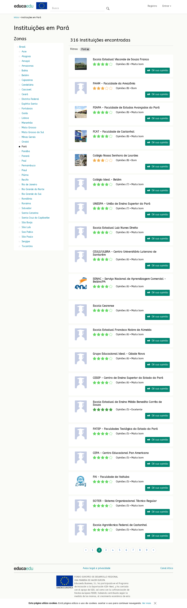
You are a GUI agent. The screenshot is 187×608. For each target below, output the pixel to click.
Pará (85, 49)
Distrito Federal (30, 99)
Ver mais (146, 603)
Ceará (24, 94)
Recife (25, 179)
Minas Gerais (28, 137)
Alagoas (26, 56)
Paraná (25, 156)
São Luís (26, 227)
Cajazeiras (27, 80)
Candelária (27, 84)
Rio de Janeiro (29, 184)
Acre (24, 51)
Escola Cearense (103, 305)
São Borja (26, 222)
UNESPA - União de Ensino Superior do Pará (121, 203)
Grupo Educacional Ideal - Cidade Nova (119, 353)
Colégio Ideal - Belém (107, 179)
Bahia (24, 70)
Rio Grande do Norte (32, 189)
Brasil (22, 46)
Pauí (23, 160)
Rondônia (26, 198)
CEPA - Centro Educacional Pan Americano (121, 453)
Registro (152, 6)
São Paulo (27, 236)
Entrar (166, 6)
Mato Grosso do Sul (32, 132)
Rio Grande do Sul (31, 194)
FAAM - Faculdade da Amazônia (114, 83)
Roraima (26, 203)
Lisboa (25, 118)
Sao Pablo (27, 232)
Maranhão (27, 122)
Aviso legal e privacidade (96, 568)
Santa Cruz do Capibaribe (35, 217)
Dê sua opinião (157, 71)
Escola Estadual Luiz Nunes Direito (115, 227)
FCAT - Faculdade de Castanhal (113, 131)
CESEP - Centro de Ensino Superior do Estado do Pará (128, 377)
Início (16, 17)
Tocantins (27, 246)
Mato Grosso (28, 127)
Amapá (25, 61)
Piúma (24, 175)
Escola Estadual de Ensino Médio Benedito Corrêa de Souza (127, 403)
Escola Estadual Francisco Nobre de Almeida (122, 329)
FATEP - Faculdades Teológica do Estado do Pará (125, 428)
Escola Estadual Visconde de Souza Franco (121, 59)
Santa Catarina (29, 213)
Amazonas (27, 65)
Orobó (25, 141)
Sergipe (25, 241)
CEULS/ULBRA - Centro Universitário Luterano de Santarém (124, 253)
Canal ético (166, 568)
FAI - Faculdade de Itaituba (111, 476)
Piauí (24, 170)
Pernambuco (28, 165)
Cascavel (26, 89)
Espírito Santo (29, 103)
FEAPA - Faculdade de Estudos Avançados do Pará (126, 107)
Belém (25, 75)
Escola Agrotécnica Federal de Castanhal (120, 525)
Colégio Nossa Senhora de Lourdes (115, 155)
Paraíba (25, 151)
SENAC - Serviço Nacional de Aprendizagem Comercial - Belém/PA (129, 280)
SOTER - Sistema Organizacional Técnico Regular (125, 501)
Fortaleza (27, 108)
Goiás (24, 113)
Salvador (26, 208)
